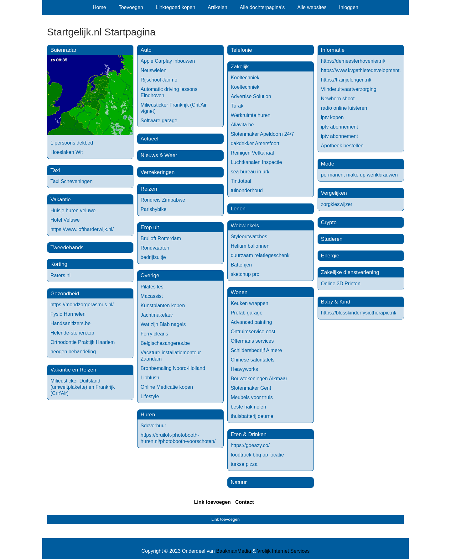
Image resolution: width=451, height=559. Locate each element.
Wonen (239, 292)
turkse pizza (244, 464)
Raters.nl (60, 275)
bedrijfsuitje (153, 257)
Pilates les (152, 286)
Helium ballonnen (250, 246)
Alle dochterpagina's (262, 7)
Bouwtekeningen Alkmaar (259, 378)
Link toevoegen (212, 502)
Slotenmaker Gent (251, 388)
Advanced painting (251, 322)
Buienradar (63, 50)
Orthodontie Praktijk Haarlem (82, 342)
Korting (58, 264)
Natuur (239, 482)
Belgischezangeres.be (165, 343)
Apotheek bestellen (342, 145)
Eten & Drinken (249, 434)
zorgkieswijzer (336, 204)
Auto (146, 50)
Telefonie (241, 50)
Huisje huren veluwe (73, 210)
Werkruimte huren (251, 115)
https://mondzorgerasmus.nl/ (82, 304)
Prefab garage (246, 312)
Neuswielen (154, 70)
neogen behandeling (73, 351)
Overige (150, 275)
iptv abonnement (339, 126)
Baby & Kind (335, 302)
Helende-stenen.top (72, 332)
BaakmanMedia (233, 551)
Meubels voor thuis (252, 397)
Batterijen (241, 264)
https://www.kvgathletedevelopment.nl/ (363, 70)
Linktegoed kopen (175, 7)
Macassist (152, 296)
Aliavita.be (242, 124)
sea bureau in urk (250, 171)
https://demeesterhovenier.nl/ (353, 61)
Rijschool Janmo (159, 79)
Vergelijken (334, 193)
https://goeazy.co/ (250, 445)
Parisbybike (154, 209)
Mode (327, 164)
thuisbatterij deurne (252, 416)
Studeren (332, 239)
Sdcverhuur (153, 425)
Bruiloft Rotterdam (161, 238)
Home (99, 7)
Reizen (149, 189)
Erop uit (150, 227)
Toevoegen (131, 7)
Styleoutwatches (249, 236)
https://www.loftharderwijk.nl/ (82, 229)
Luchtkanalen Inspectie (256, 162)
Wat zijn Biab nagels (163, 324)
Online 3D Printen (340, 283)
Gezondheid (64, 294)
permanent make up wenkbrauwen (359, 174)
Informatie (333, 50)
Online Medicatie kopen (167, 387)
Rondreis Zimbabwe (163, 200)
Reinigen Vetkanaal (252, 153)
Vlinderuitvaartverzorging (348, 89)
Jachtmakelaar (157, 315)
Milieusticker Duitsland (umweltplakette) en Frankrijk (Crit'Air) (82, 387)
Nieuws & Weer (159, 155)
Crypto (329, 222)
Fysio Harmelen (68, 314)
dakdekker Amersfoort (255, 143)
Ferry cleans (154, 333)
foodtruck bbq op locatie (257, 454)
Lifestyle (150, 396)
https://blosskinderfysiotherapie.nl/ (359, 312)
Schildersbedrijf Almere (256, 350)
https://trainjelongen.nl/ (346, 79)
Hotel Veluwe (65, 220)
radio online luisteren (344, 108)
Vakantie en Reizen (73, 370)
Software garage (159, 120)
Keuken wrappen (249, 303)
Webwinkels (245, 226)
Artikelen (217, 7)
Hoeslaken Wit (66, 152)
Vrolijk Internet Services (283, 551)
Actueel (149, 139)
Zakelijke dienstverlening (350, 272)
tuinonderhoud (247, 190)
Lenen (238, 209)
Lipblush (150, 377)
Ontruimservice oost (253, 331)
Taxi (55, 170)
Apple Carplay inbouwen (168, 61)
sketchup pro (245, 274)
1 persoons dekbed (71, 142)
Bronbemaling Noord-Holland (173, 368)
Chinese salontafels (253, 359)
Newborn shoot (338, 98)
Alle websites (311, 7)
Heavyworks (244, 369)
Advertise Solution (251, 96)
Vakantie (60, 200)
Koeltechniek (245, 77)
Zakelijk (240, 67)
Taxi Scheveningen (71, 181)
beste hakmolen (248, 406)
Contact (244, 502)
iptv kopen (332, 117)
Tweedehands (67, 247)
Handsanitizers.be (70, 323)
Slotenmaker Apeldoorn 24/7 (262, 134)
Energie (330, 256)
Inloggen (348, 7)
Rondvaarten (155, 247)
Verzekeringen (158, 172)
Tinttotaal (241, 181)
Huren (148, 415)
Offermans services (252, 341)
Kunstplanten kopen (163, 305)
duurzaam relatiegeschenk (260, 255)
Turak (237, 105)
